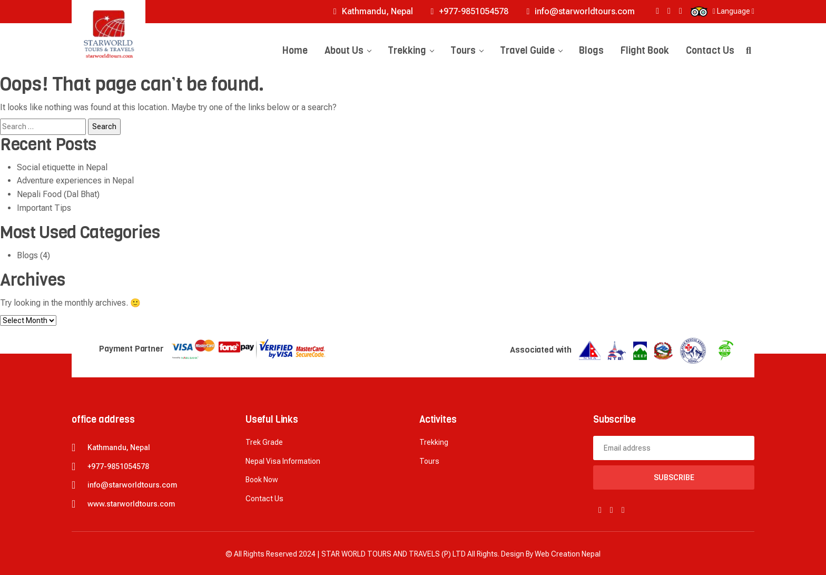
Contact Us (710, 50)
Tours (466, 50)
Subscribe (674, 477)
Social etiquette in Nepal (62, 167)
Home (295, 50)
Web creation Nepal (568, 554)
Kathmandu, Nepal (373, 11)
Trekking (411, 50)
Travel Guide (531, 50)
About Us (347, 50)
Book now (261, 479)
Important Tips (44, 208)
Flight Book (645, 50)
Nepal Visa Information (282, 461)
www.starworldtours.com (131, 504)
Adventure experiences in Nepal (75, 181)
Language (733, 11)
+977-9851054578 (470, 11)
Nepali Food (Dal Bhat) (58, 194)
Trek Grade (264, 442)
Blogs (591, 50)
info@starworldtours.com (580, 11)
